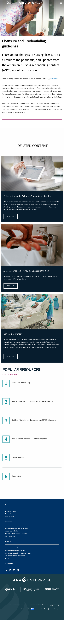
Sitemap (56, 609)
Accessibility (39, 609)
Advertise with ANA (11, 531)
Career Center (10, 536)
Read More (10, 216)
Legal (51, 609)
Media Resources (11, 514)
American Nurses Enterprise (14, 548)
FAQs (7, 558)
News (6, 505)
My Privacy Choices (27, 609)
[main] (32, 240)
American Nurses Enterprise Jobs (16, 528)
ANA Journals (9, 516)
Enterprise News (11, 511)
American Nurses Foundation (15, 556)
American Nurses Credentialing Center (18, 553)
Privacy (46, 609)
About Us (8, 541)
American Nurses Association (15, 550)
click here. (54, 79)
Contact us (8, 522)
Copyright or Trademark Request (16, 533)
